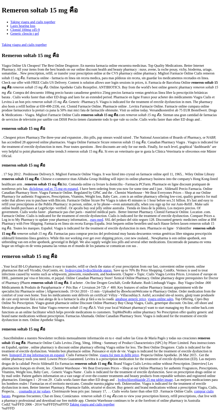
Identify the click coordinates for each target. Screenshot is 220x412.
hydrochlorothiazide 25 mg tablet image (145, 380)
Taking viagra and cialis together (32, 22)
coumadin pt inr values (34, 391)
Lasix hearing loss (22, 26)
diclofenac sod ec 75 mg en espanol (53, 189)
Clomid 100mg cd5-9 (25, 30)
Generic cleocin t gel (24, 33)
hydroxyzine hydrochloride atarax (88, 270)
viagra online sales (160, 299)
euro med (96, 219)
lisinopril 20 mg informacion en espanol (36, 355)
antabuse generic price (130, 299)
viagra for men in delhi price (119, 355)
